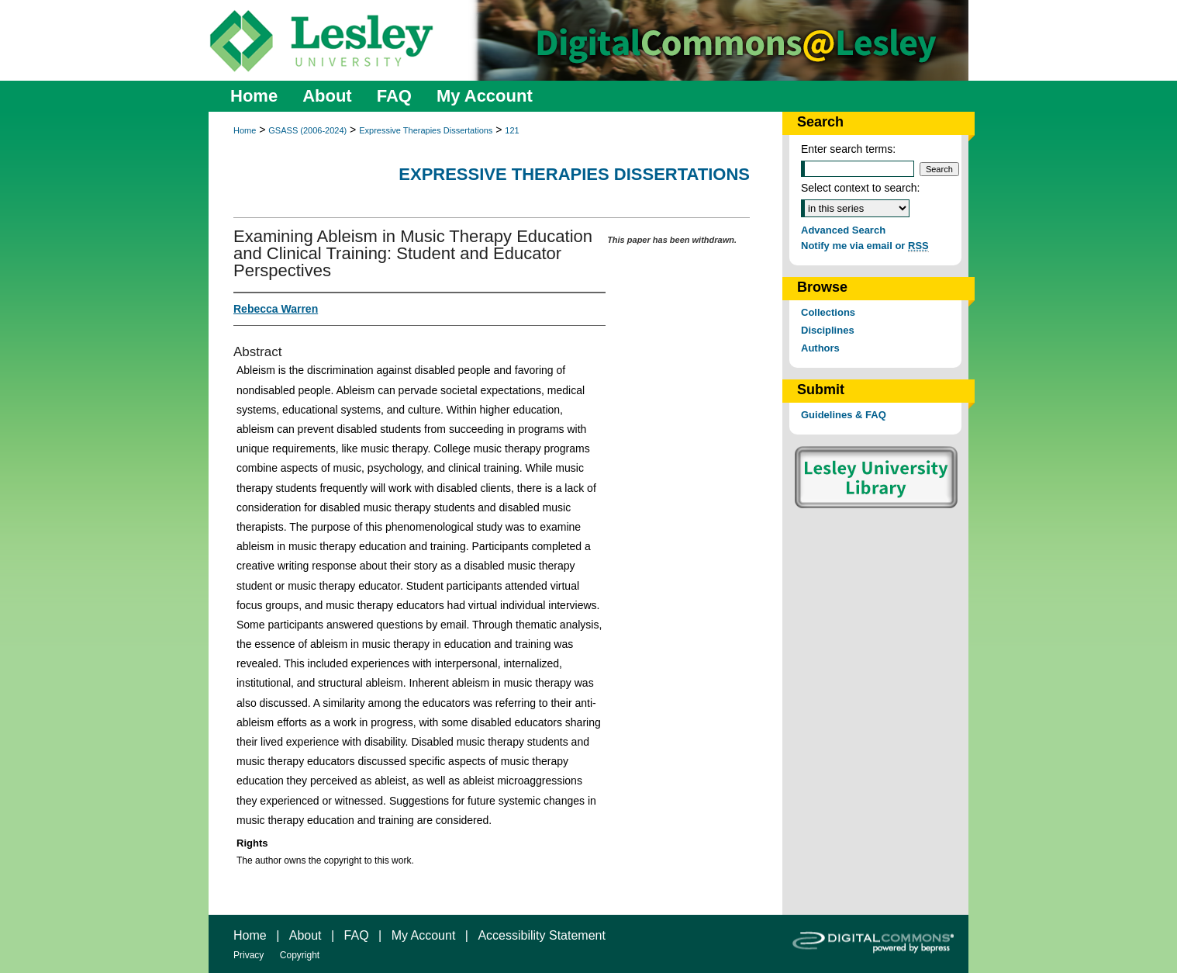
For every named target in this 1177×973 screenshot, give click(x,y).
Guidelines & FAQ (843, 415)
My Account (424, 935)
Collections (828, 312)
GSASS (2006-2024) (307, 130)
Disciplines (827, 330)
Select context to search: (860, 188)
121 (512, 130)
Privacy (248, 955)
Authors (820, 348)
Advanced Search (843, 230)
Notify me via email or (865, 245)
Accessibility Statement (542, 935)
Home (244, 130)
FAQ (356, 935)
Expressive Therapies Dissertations (425, 130)
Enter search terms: (848, 149)
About (305, 935)
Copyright (299, 955)
